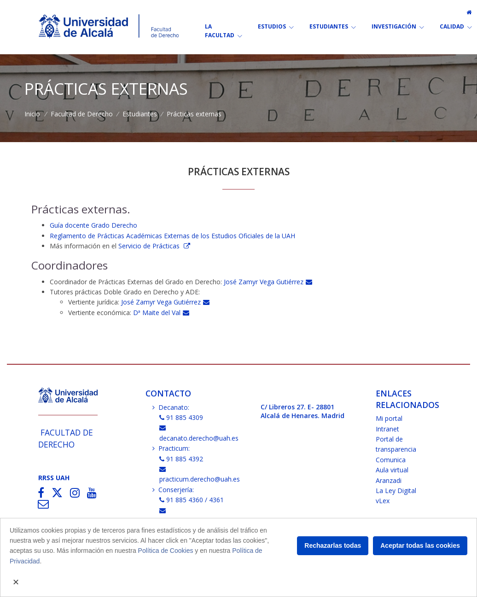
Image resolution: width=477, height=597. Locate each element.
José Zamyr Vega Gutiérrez (268, 281)
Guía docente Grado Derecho (94, 225)
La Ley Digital (396, 490)
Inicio (32, 113)
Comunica (391, 459)
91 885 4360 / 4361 (191, 499)
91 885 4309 (181, 417)
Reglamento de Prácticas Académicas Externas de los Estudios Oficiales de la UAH (172, 235)
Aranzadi (388, 480)
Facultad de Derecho (82, 113)
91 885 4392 (181, 458)
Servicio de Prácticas (149, 245)
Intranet (387, 429)
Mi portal (389, 418)
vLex (383, 500)
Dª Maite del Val (161, 312)
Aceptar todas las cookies (420, 545)
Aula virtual (392, 469)
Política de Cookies (165, 550)
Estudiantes (139, 113)
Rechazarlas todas (332, 545)
